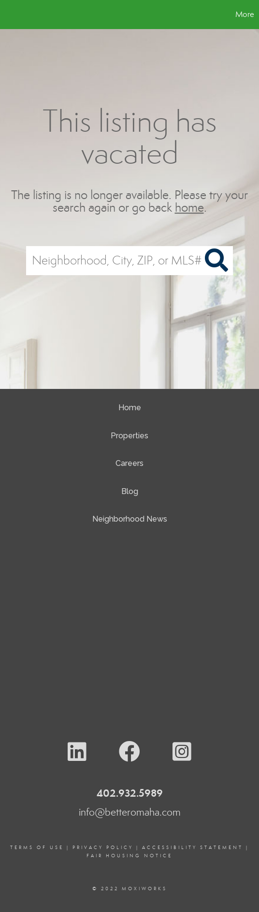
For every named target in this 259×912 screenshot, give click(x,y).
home (189, 208)
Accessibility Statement (192, 847)
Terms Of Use (37, 847)
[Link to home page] (8, 14)
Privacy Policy (102, 847)
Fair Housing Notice (129, 856)
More (244, 14)
